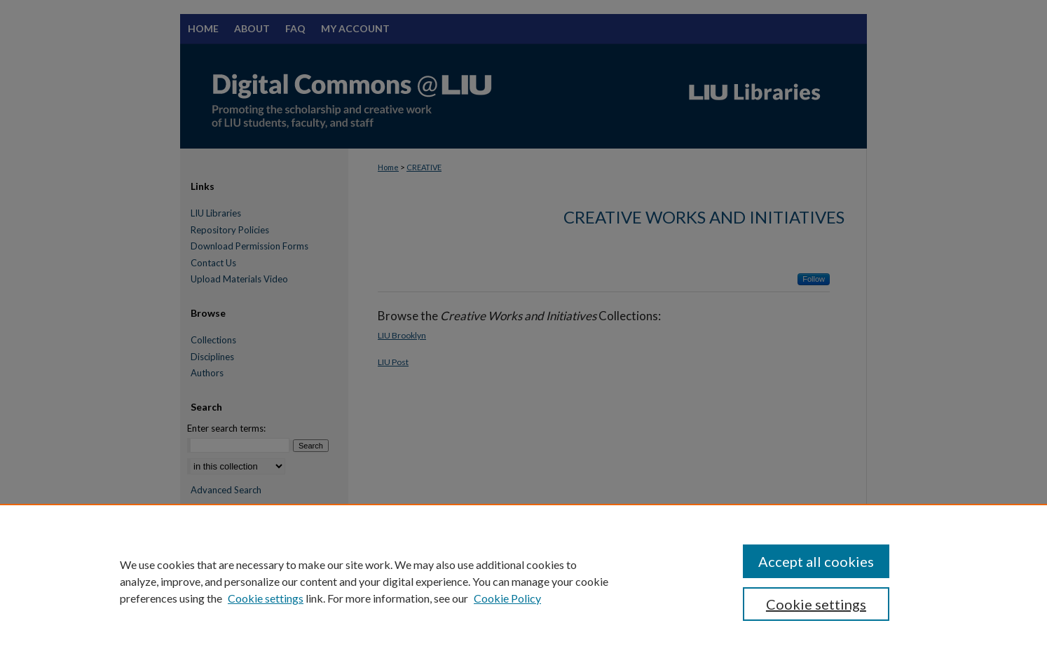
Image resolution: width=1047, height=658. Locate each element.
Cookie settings (265, 598)
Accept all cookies (816, 561)
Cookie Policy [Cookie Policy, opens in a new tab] (507, 598)
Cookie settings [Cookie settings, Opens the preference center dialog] (816, 604)
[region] (523, 581)
